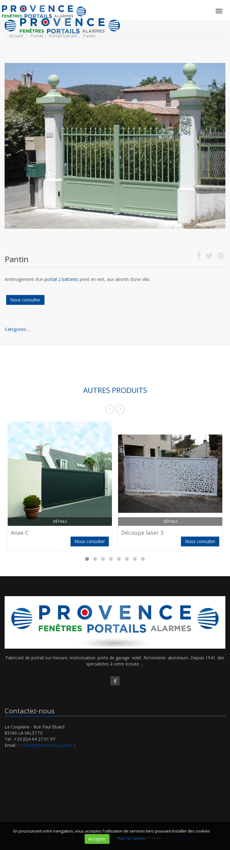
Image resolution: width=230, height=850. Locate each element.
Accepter (97, 839)
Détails (60, 521)
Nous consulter (25, 300)
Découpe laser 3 (142, 532)
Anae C (20, 532)
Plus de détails (131, 838)
